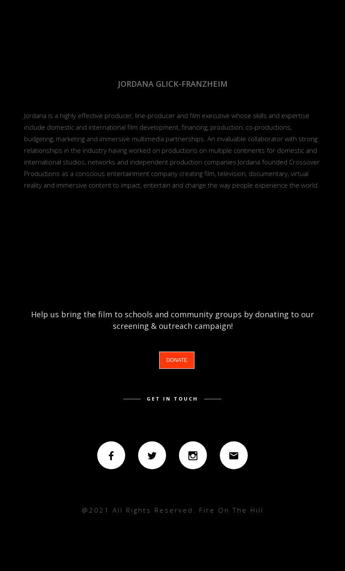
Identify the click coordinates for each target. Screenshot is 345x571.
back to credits (173, 240)
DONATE (176, 360)
